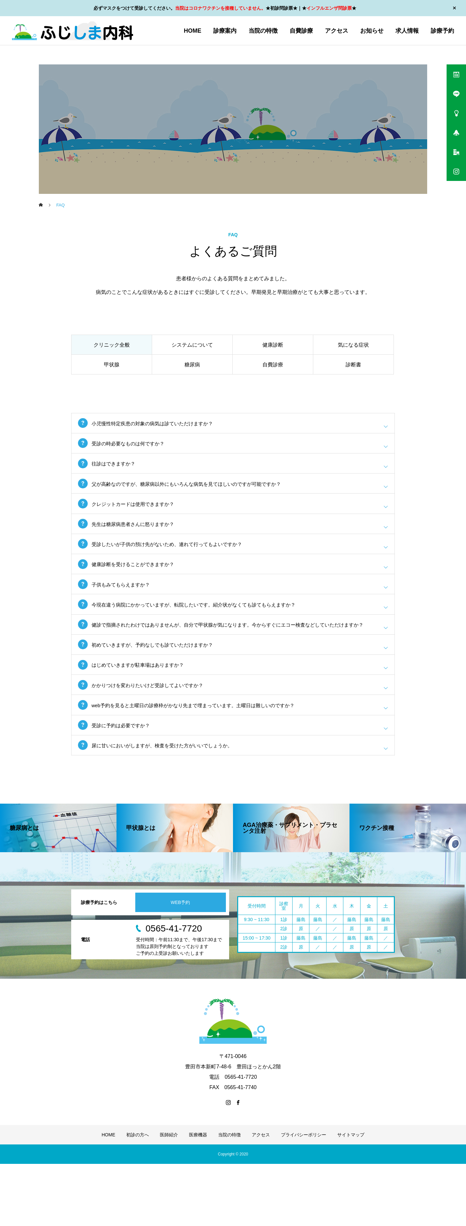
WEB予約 (180, 964)
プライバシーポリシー (303, 1196)
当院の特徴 (263, 31)
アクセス (336, 31)
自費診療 (301, 31)
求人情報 (407, 31)
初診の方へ (137, 1196)
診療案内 (225, 31)
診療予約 (442, 31)
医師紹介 (169, 1196)
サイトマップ (350, 1196)
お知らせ (371, 31)
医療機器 (198, 1196)
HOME (192, 31)
